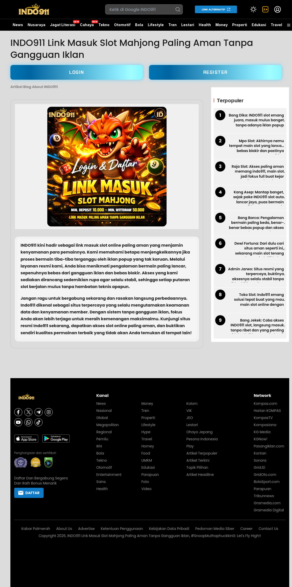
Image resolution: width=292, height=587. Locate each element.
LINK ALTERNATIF (213, 9)
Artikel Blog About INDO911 (34, 86)
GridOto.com (265, 474)
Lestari (187, 27)
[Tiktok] (38, 422)
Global (102, 417)
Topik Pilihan (197, 467)
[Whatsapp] (28, 422)
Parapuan (150, 474)
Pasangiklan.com (269, 446)
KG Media (262, 431)
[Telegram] (38, 412)
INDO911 (28, 245)
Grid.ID (259, 467)
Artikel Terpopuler (201, 453)
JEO (189, 417)
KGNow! (260, 439)
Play (190, 446)
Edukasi (259, 25)
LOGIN (76, 72)
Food (145, 453)
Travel (276, 25)
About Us (64, 528)
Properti (239, 25)
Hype (146, 431)
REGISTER (215, 72)
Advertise (86, 528)
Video (146, 488)
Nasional (104, 410)
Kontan (260, 453)
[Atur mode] (253, 9)
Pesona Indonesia (202, 439)
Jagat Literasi (62, 25)
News (18, 25)
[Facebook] (18, 412)
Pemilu (102, 439)
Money (221, 25)
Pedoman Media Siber (214, 528)
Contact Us (268, 528)
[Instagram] (49, 412)
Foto (145, 481)
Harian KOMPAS (267, 410)
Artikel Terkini (197, 460)
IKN (99, 446)
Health (205, 25)
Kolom (191, 403)
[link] (265, 9)
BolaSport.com (267, 481)
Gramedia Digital (269, 510)
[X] (28, 412)
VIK (189, 410)
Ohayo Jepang (199, 431)
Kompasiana (265, 424)
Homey (147, 446)
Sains (101, 481)
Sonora (260, 460)
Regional (104, 431)
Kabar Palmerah (35, 528)
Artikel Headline (200, 474)
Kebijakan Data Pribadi (169, 528)
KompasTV (263, 417)
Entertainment (108, 474)
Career (246, 528)
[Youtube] (18, 422)
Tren (172, 25)
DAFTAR (29, 492)
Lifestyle (156, 25)
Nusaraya (36, 25)
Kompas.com (265, 403)
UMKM (146, 460)
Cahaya (87, 25)
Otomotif (122, 25)
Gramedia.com (267, 503)
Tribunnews (264, 495)
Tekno (104, 25)
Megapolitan (107, 424)
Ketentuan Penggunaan (122, 528)
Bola (139, 25)
